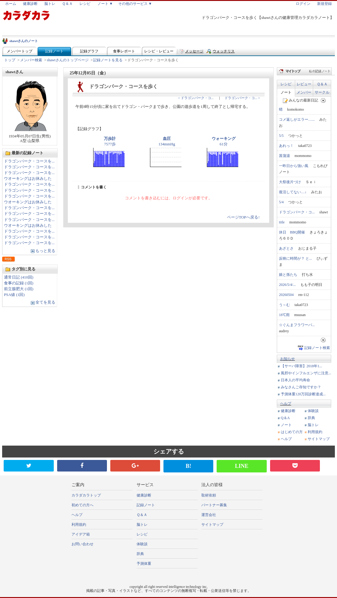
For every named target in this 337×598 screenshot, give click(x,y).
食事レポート (124, 51)
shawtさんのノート (23, 41)
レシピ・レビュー (159, 51)
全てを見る (45, 302)
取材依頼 (208, 495)
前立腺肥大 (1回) (18, 289)
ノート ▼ (105, 4)
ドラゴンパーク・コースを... (29, 161)
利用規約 (315, 432)
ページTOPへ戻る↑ (243, 217)
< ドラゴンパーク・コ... (196, 98)
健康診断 (30, 4)
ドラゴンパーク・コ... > (242, 98)
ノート (285, 92)
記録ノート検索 (317, 348)
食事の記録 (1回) (18, 283)
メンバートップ (19, 51)
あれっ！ (286, 146)
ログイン (303, 4)
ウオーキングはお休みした (28, 178)
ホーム (10, 4)
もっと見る (45, 251)
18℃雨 (284, 315)
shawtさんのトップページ (68, 60)
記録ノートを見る (108, 60)
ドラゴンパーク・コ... (297, 212)
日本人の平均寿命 (295, 380)
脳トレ (49, 4)
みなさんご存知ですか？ (301, 387)
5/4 (281, 202)
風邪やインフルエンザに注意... (306, 373)
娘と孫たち (288, 274)
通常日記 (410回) (18, 277)
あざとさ (286, 248)
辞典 (311, 418)
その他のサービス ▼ (135, 4)
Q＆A (285, 418)
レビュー (304, 84)
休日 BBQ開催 (292, 232)
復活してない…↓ (292, 192)
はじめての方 (292, 432)
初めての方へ (82, 505)
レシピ (84, 4)
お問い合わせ (82, 544)
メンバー (304, 92)
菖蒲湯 (284, 156)
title (282, 222)
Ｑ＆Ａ (67, 4)
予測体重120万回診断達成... (303, 394)
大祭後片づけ (290, 182)
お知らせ (287, 359)
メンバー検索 (31, 60)
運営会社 (208, 515)
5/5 (281, 135)
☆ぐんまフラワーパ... (297, 325)
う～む (284, 305)
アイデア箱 (80, 534)
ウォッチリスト (224, 52)
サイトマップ (319, 439)
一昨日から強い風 (293, 166)
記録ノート (54, 51)
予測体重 (144, 563)
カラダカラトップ (86, 495)
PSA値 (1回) (14, 295)
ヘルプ (285, 403)
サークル (322, 92)
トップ (9, 60)
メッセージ (194, 51)
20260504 (286, 295)
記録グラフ (89, 51)
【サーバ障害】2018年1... (301, 366)
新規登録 (324, 4)
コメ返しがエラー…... (297, 119)
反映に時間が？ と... (295, 258)
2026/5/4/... (287, 285)
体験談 (313, 411)
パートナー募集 (214, 505)
